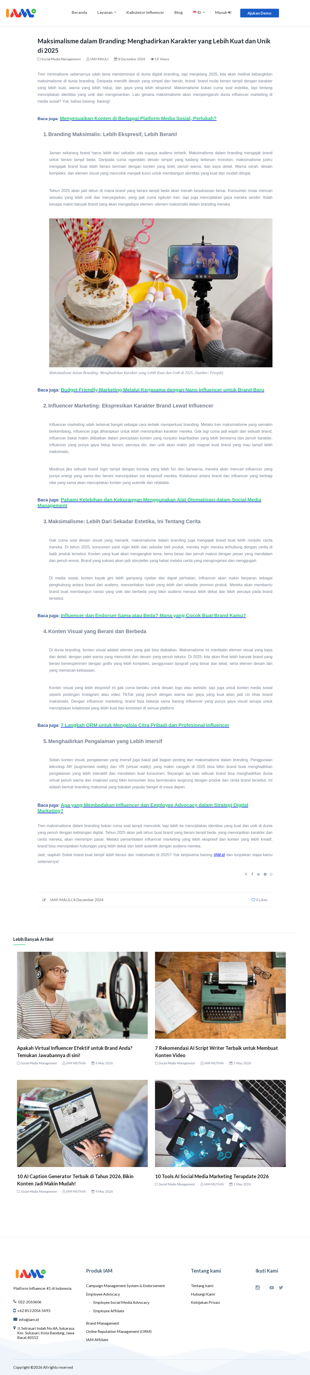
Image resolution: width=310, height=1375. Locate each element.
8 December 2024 (88, 899)
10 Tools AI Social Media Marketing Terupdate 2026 (212, 1176)
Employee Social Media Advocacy (121, 1302)
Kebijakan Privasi (205, 1302)
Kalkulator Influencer (145, 12)
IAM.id (219, 855)
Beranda (79, 12)
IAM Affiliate (97, 1339)
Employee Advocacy (103, 1294)
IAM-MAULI (99, 59)
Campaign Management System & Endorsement (125, 1285)
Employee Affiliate (108, 1310)
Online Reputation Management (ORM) (119, 1331)
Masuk (223, 12)
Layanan (105, 12)
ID (197, 12)
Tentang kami (202, 1285)
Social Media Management (61, 59)
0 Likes (259, 899)
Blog (178, 12)
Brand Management (102, 1323)
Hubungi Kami (203, 1294)
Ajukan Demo (259, 13)
